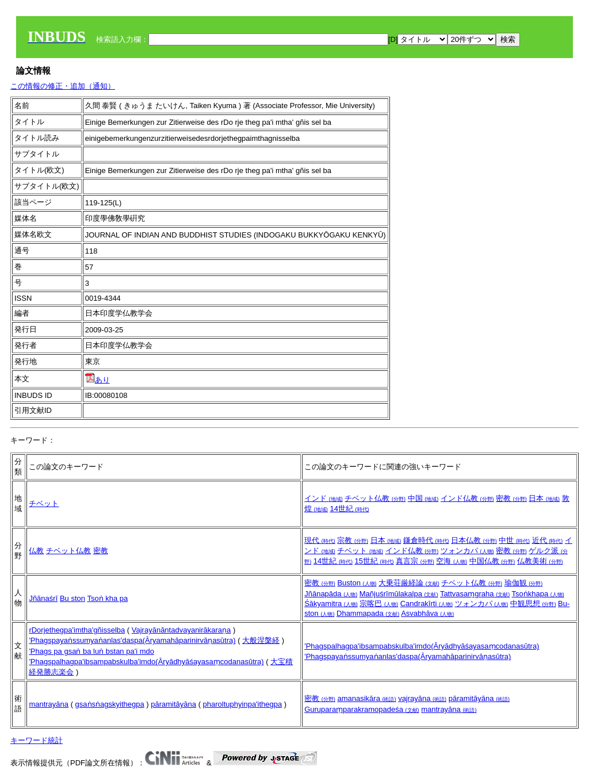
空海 (451, 561)
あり (97, 379)
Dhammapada (367, 613)
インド (323, 498)
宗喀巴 (378, 603)
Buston (356, 582)
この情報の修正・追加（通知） (62, 86)
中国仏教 (492, 561)
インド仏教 (467, 498)
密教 (511, 498)
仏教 (36, 550)
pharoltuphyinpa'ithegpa (242, 704)
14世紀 (349, 508)
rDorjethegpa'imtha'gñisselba (77, 630)
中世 (514, 540)
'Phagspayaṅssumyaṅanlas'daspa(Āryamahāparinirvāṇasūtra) (132, 640)
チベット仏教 (375, 498)
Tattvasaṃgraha (475, 593)
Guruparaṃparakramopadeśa (361, 709)
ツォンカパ (467, 550)
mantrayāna (48, 704)
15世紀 (374, 561)
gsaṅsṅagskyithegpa (109, 704)
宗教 (352, 540)
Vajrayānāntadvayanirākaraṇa (181, 630)
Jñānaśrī (43, 598)
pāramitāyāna (173, 704)
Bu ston (72, 598)
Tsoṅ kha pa (107, 598)
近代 (547, 540)
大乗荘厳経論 (408, 582)
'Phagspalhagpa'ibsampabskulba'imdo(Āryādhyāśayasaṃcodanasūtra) (146, 661)
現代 (319, 540)
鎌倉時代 (426, 540)
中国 (423, 498)
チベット (44, 503)
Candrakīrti (426, 603)
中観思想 (533, 603)
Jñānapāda (330, 593)
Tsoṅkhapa (538, 593)
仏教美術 (540, 561)
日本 (544, 498)
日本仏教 (474, 540)
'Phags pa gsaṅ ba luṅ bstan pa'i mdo (91, 651)
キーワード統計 (36, 740)
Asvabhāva (427, 613)
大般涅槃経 (261, 640)
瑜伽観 (523, 582)
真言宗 (415, 561)
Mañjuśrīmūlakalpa (398, 593)
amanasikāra (366, 698)
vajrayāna (422, 698)
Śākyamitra (331, 603)
